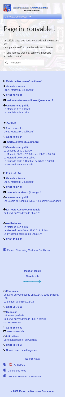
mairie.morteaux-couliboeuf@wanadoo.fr (30, 100)
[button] (16, 16)
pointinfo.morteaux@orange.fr (24, 192)
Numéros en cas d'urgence (21, 350)
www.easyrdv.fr (15, 331)
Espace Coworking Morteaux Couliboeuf (28, 250)
